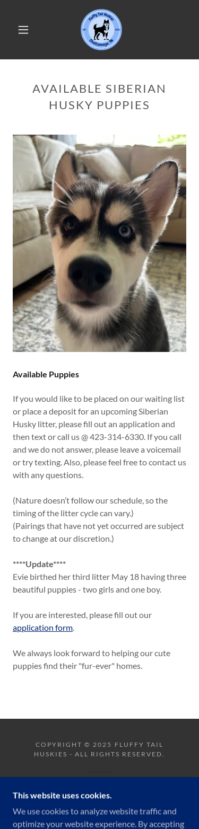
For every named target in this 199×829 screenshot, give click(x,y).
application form (43, 627)
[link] (101, 29)
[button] (23, 29)
